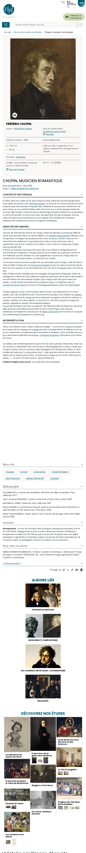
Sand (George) (13, 478)
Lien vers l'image (17, 169)
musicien (54, 478)
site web (50, 134)
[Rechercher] (46, 24)
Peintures (20, 157)
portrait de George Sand (14, 285)
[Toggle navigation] (6, 24)
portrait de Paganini (40, 265)
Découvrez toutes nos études (28, 32)
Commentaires (12, 563)
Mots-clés (8, 464)
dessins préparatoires (59, 235)
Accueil (7, 32)
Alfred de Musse (36, 203)
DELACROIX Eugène (23, 128)
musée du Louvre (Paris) (54, 131)
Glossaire (8, 522)
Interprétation (13, 320)
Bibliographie (11, 486)
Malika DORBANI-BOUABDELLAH (25, 188)
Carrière (78, 294)
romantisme (40, 472)
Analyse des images (16, 226)
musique (10, 472)
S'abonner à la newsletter (76, 16)
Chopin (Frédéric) (60, 472)
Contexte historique (17, 194)
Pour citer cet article (15, 546)
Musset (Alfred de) (35, 478)
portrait (23, 472)
